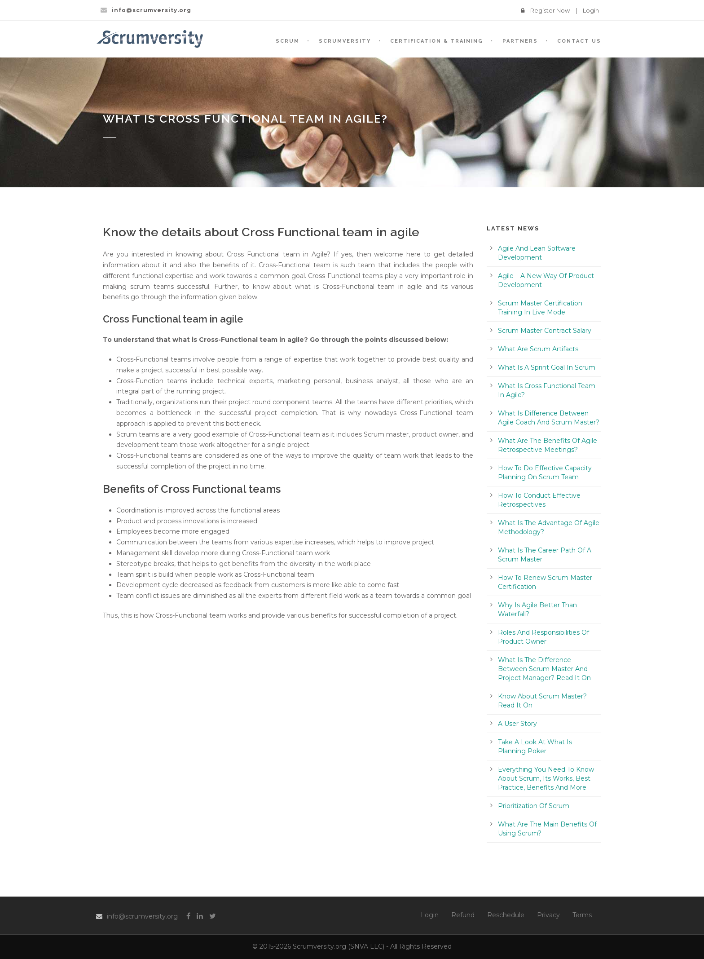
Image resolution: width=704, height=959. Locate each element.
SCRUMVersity (345, 41)
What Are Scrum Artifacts (538, 349)
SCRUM (287, 41)
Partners (520, 41)
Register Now (550, 10)
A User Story (517, 724)
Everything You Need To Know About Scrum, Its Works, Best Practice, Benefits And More (546, 778)
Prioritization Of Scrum (533, 806)
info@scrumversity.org (142, 916)
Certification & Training (436, 41)
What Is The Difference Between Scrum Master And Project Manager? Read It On (544, 669)
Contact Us (579, 41)
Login (591, 10)
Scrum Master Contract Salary (544, 331)
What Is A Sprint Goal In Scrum (546, 367)
